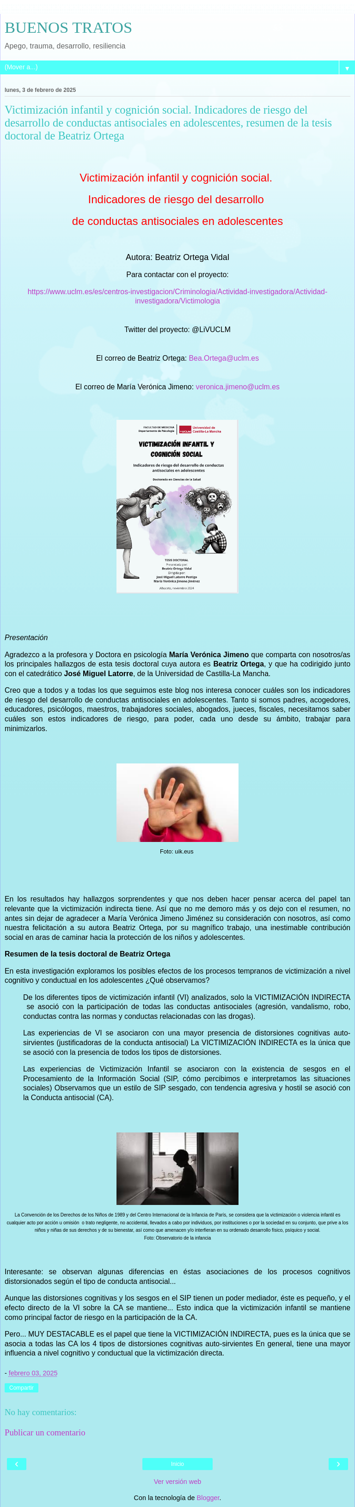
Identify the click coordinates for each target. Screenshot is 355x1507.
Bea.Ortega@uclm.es (224, 358)
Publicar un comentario (45, 1432)
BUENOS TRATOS (68, 27)
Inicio (177, 1464)
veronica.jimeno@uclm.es (237, 387)
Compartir (21, 1388)
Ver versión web (177, 1481)
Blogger (208, 1497)
